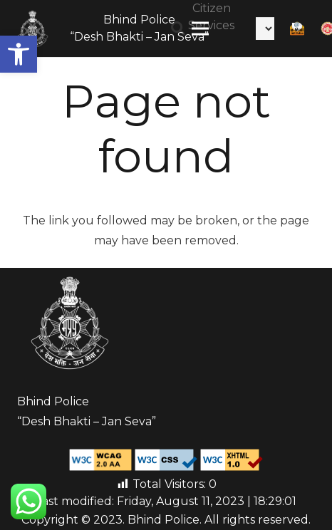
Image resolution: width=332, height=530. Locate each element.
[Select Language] (265, 28)
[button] (18, 54)
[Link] (32, 28)
